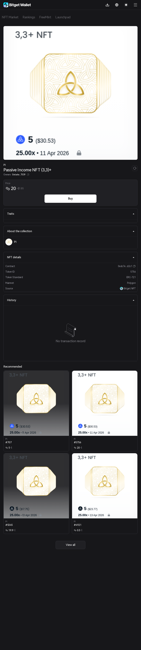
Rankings (29, 17)
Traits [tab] (71, 213)
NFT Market (10, 17)
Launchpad (62, 17)
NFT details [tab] (71, 257)
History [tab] (71, 300)
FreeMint (45, 17)
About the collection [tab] (71, 231)
